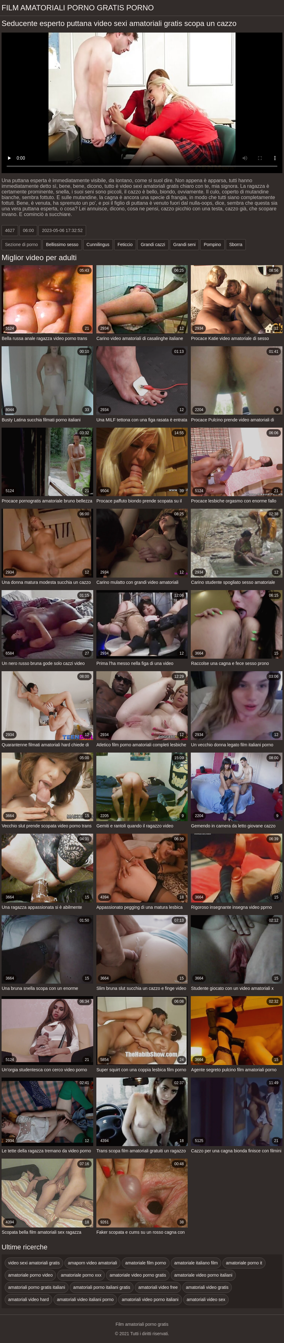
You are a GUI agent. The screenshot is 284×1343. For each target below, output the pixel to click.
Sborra (235, 244)
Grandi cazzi (153, 244)
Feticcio (125, 244)
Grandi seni (184, 244)
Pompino (212, 244)
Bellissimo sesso (62, 244)
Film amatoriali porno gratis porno (78, 7)
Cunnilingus (98, 244)
